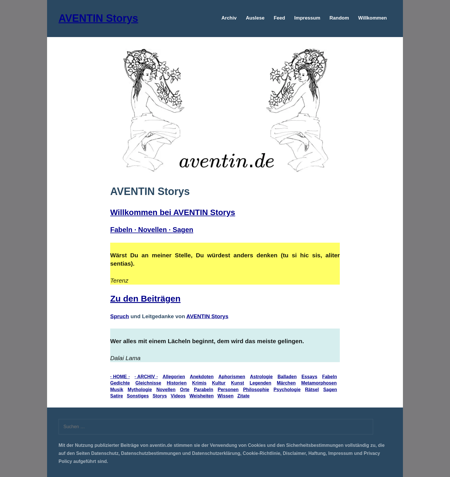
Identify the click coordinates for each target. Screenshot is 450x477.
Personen (228, 389)
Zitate (243, 395)
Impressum (307, 18)
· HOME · (120, 376)
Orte (184, 389)
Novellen (166, 389)
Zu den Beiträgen (145, 298)
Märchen (286, 383)
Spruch (119, 316)
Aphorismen (231, 376)
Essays (309, 376)
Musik (116, 389)
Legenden (260, 383)
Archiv (229, 18)
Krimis (199, 383)
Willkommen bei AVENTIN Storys (172, 212)
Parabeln (203, 389)
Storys (160, 395)
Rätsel (312, 389)
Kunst (237, 383)
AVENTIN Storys (98, 18)
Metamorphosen (319, 383)
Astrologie (261, 376)
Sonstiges (138, 395)
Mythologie (140, 389)
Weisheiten (201, 395)
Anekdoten (202, 376)
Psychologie (287, 389)
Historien (177, 383)
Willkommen (372, 18)
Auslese (255, 18)
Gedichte (120, 383)
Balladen (287, 376)
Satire (116, 395)
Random (339, 18)
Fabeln (329, 376)
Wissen (226, 395)
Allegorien (173, 376)
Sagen (330, 389)
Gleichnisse (148, 383)
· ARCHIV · (146, 376)
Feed (279, 18)
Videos (178, 395)
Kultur (219, 383)
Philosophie (256, 389)
